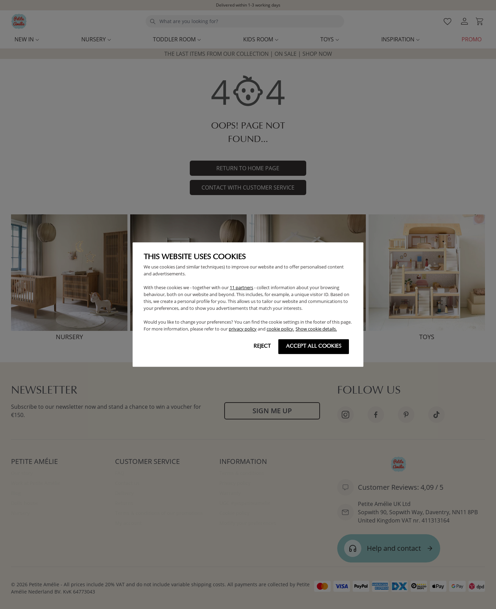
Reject (262, 346)
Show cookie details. (316, 329)
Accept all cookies (313, 346)
